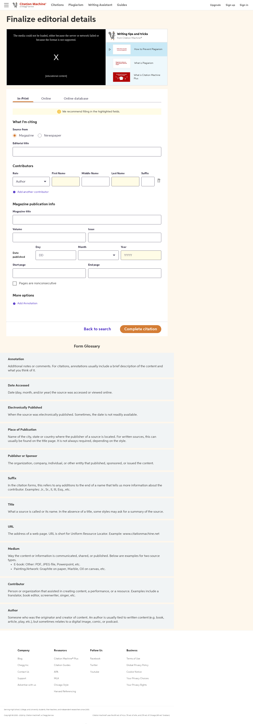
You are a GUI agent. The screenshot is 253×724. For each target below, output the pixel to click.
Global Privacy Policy (137, 665)
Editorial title (21, 143)
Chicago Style (61, 685)
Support (22, 678)
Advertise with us (27, 685)
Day (38, 247)
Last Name (118, 173)
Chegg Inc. (23, 665)
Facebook (95, 659)
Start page (19, 265)
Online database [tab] (76, 98)
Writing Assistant (100, 5)
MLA (56, 678)
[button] (31, 181)
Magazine (26, 135)
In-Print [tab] (23, 98)
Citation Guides (62, 665)
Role (15, 173)
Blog (20, 659)
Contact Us (23, 672)
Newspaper (52, 135)
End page (94, 265)
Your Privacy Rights (136, 685)
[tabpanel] (87, 208)
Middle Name (90, 173)
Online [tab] (46, 98)
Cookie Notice (134, 672)
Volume (17, 229)
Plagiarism (75, 5)
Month (82, 247)
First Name (58, 173)
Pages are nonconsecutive (37, 283)
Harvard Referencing (65, 691)
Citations (57, 5)
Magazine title (22, 211)
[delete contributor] (159, 180)
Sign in (244, 5)
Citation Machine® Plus (66, 659)
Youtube (94, 672)
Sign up (230, 5)
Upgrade (215, 5)
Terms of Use (133, 659)
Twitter (94, 665)
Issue (91, 229)
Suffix (145, 173)
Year (123, 247)
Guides (122, 5)
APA (56, 672)
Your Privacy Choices (137, 678)
